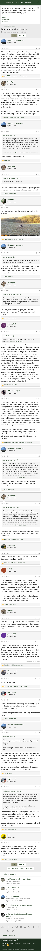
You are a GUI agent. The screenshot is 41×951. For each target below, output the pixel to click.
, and (18, 442)
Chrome (5, 22)
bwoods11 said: (7, 336)
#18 (39, 732)
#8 (39, 332)
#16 (39, 679)
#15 (39, 642)
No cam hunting (12, 896)
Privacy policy (26, 943)
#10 (39, 456)
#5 (39, 207)
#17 (39, 700)
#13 (39, 576)
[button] (18, 940)
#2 (39, 90)
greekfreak (9, 918)
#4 (39, 174)
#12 (39, 553)
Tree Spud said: (7, 135)
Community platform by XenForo (18, 949)
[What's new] (34, 2)
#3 (39, 131)
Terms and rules (15, 943)
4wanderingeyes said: (9, 460)
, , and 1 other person (15, 76)
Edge (4, 17)
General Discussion (14, 881)
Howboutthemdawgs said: (11, 178)
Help (33, 943)
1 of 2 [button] (14, 35)
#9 (39, 398)
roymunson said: (8, 736)
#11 (39, 503)
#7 (39, 290)
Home (3, 945)
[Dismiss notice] (38, 8)
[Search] (38, 2)
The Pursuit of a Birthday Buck (18, 879)
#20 (39, 843)
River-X (8, 907)
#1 (39, 48)
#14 (39, 618)
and (14, 117)
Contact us (5, 943)
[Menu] (3, 2)
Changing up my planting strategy (19, 905)
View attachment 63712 (16, 341)
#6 (39, 253)
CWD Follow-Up (12, 888)
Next (21, 35)
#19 (39, 787)
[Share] (36, 48)
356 (7, 881)
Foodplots (14, 907)
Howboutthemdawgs (9, 32)
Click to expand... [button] (20, 153)
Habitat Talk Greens (9, 940)
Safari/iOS (6, 19)
